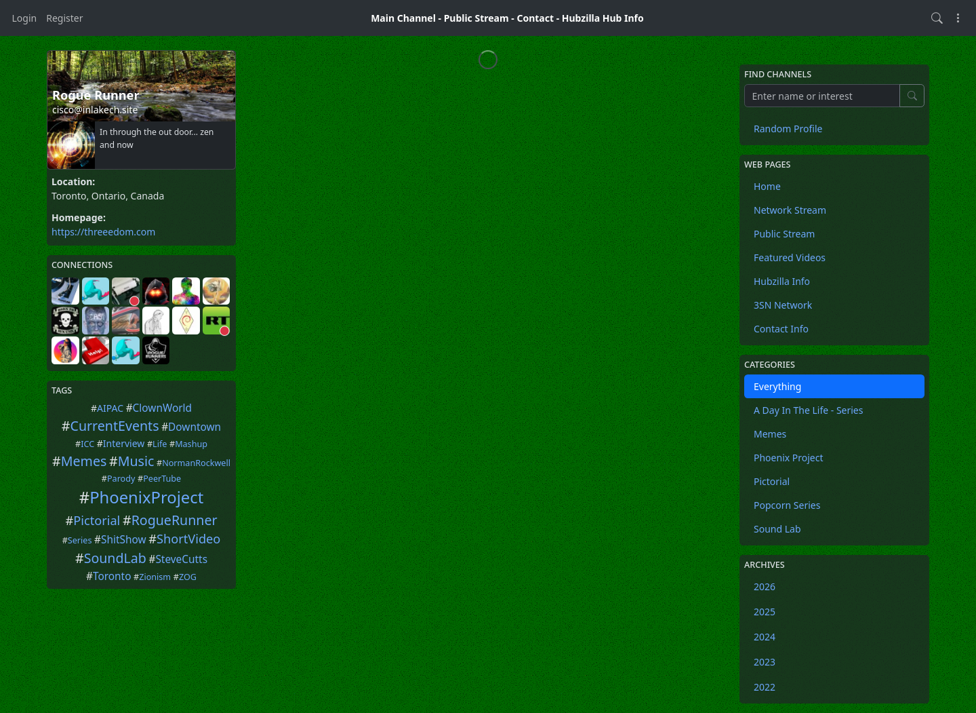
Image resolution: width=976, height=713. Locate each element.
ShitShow (123, 540)
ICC (87, 444)
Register (64, 18)
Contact (535, 18)
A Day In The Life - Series (808, 410)
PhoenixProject (146, 497)
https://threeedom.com (103, 231)
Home (767, 186)
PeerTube (162, 478)
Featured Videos (790, 257)
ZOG (188, 577)
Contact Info (781, 328)
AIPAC (110, 408)
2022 (764, 686)
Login (24, 18)
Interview (123, 443)
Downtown (194, 427)
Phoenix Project (789, 457)
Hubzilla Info (782, 281)
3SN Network (783, 304)
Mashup (191, 444)
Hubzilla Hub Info (603, 18)
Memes (84, 461)
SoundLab (115, 558)
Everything (777, 386)
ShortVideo (188, 539)
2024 (764, 636)
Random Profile (788, 128)
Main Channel (403, 18)
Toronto (112, 576)
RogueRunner (174, 520)
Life (159, 444)
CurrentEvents (114, 426)
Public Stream (476, 18)
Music (136, 461)
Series (80, 540)
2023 (764, 661)
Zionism (155, 577)
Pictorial (96, 520)
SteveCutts (181, 559)
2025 (764, 611)
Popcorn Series (787, 505)
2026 (764, 586)
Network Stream (790, 210)
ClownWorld (162, 408)
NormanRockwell (196, 463)
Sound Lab (777, 528)
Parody (121, 478)
